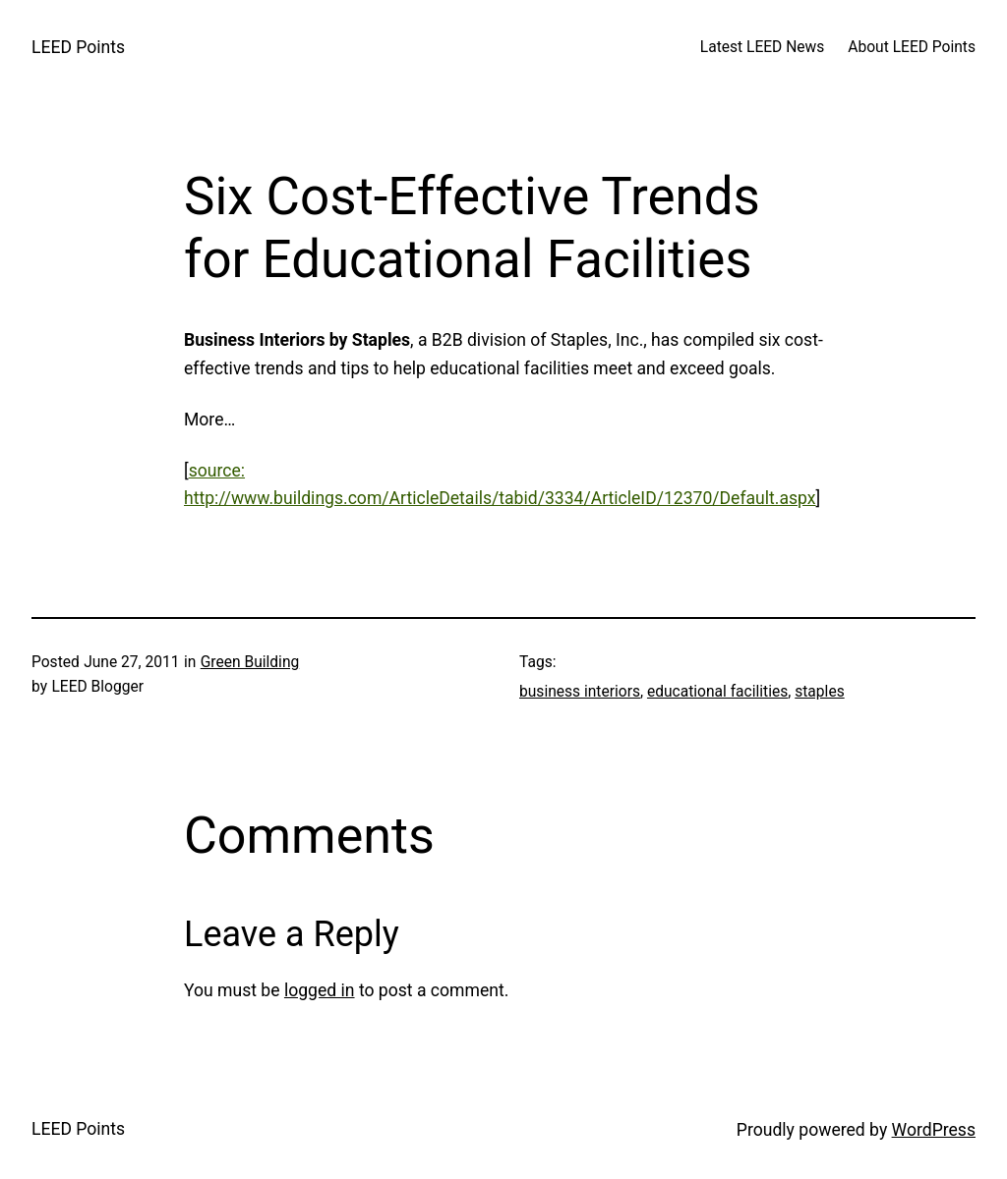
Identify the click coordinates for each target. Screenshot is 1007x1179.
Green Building (250, 662)
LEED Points (78, 47)
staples (819, 692)
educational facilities (717, 692)
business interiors (579, 692)
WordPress (934, 1130)
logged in (319, 990)
